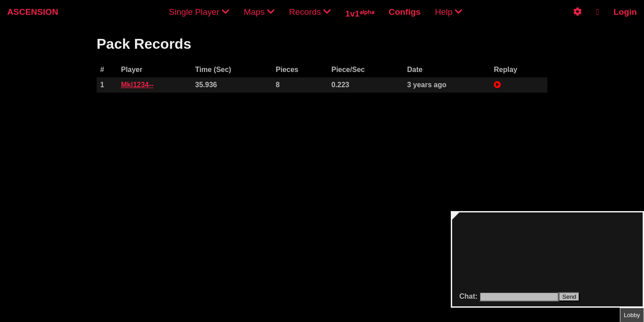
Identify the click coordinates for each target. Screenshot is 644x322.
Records (310, 12)
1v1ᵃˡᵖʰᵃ (359, 13)
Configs (404, 12)
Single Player (199, 12)
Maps (259, 12)
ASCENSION (32, 12)
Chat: (469, 296)
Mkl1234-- (137, 85)
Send (569, 296)
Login (625, 12)
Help (448, 12)
